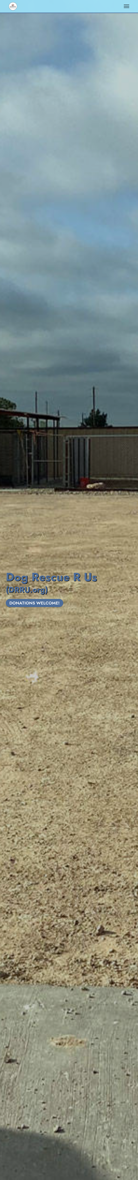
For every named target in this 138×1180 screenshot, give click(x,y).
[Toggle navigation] (126, 6)
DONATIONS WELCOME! (34, 603)
